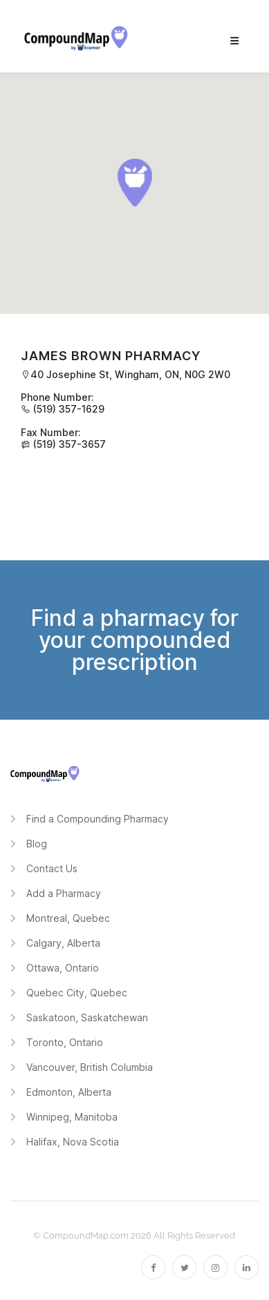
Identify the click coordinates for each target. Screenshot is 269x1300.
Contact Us (51, 868)
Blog (36, 843)
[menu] (234, 41)
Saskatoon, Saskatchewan (87, 1017)
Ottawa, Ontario (62, 968)
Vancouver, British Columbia (89, 1067)
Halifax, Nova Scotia (72, 1142)
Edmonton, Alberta (68, 1092)
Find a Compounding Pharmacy (97, 819)
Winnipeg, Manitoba (72, 1117)
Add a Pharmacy (63, 893)
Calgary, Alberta (63, 943)
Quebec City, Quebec (76, 992)
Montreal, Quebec (68, 918)
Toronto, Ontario (64, 1042)
